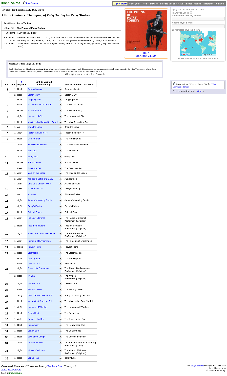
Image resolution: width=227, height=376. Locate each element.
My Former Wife (35, 342)
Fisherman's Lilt (35, 188)
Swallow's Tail (34, 168)
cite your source (197, 366)
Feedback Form (55, 366)
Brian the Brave (35, 127)
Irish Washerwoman (37, 144)
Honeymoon (33, 325)
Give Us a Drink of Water (39, 183)
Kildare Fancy (34, 110)
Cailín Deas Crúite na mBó (40, 295)
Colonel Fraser (35, 212)
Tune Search (32, 3)
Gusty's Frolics (35, 206)
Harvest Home (34, 247)
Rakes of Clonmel (36, 218)
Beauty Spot (33, 331)
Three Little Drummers (38, 268)
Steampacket (34, 253)
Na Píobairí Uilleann (146, 55)
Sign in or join (120, 4)
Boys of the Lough (36, 336)
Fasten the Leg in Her (38, 133)
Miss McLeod (34, 263)
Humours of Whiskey (37, 307)
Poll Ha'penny (34, 162)
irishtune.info (10, 3)
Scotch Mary (34, 95)
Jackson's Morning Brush (40, 200)
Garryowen (33, 156)
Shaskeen (32, 150)
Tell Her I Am (34, 283)
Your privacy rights (11, 369)
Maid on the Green (36, 173)
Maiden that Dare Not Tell (40, 301)
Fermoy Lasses (35, 289)
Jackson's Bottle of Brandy (40, 179)
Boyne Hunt (33, 313)
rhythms (199, 90)
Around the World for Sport (40, 104)
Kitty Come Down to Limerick (41, 233)
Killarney (32, 194)
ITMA (146, 53)
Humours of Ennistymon (39, 241)
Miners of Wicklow (36, 350)
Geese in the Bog (36, 319)
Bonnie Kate (33, 358)
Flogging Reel (34, 99)
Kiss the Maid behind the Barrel (43, 122)
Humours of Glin (35, 116)
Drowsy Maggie (35, 89)
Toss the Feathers (36, 225)
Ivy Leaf (31, 276)
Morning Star (34, 138)
